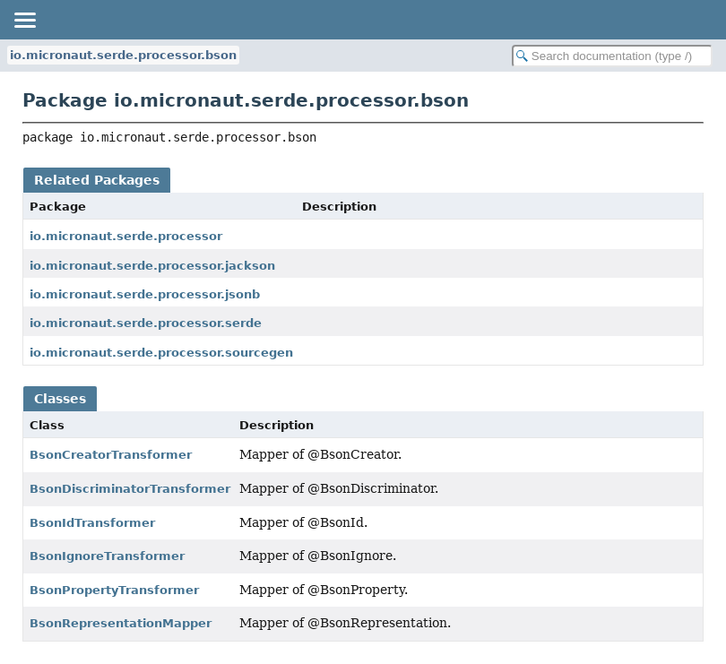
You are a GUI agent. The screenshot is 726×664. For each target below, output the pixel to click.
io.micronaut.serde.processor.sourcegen (161, 352)
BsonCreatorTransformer (111, 454)
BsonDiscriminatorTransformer (130, 489)
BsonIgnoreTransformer (107, 556)
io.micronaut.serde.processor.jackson (152, 265)
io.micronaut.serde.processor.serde (146, 323)
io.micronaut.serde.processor (126, 236)
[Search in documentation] (612, 56)
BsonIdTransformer (92, 523)
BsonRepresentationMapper (121, 623)
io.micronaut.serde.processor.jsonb (145, 294)
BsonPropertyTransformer (114, 590)
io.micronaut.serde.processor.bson (123, 55)
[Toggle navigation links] (24, 19)
